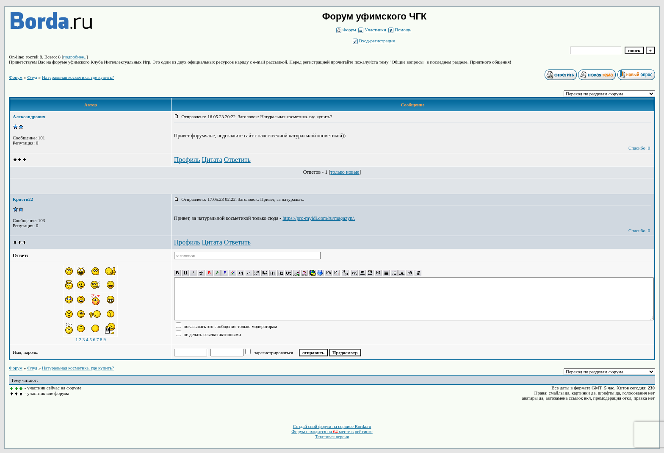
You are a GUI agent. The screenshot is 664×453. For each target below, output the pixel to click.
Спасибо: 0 (639, 147)
